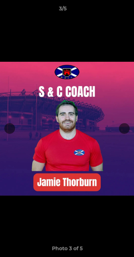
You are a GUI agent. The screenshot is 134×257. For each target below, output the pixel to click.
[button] (108, 10)
